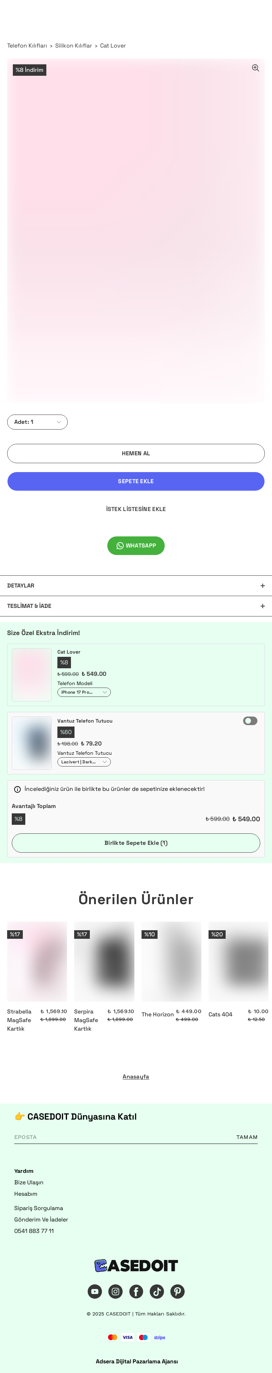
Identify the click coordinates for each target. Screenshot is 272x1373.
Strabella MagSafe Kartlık (19, 1020)
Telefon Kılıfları (27, 45)
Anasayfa (136, 1076)
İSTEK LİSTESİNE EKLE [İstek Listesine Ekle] (136, 509)
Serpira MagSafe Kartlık (86, 1020)
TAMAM (247, 1137)
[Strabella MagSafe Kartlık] (37, 962)
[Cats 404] (238, 962)
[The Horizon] (171, 962)
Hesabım (25, 1194)
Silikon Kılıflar (73, 45)
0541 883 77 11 (34, 1231)
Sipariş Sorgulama (38, 1208)
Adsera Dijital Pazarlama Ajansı (137, 1361)
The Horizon (158, 1014)
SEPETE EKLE (136, 481)
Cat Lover (113, 45)
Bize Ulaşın (28, 1182)
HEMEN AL (136, 453)
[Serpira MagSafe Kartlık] (104, 962)
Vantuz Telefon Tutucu (85, 721)
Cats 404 (220, 1014)
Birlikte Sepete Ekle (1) (136, 843)
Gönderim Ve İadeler (41, 1219)
